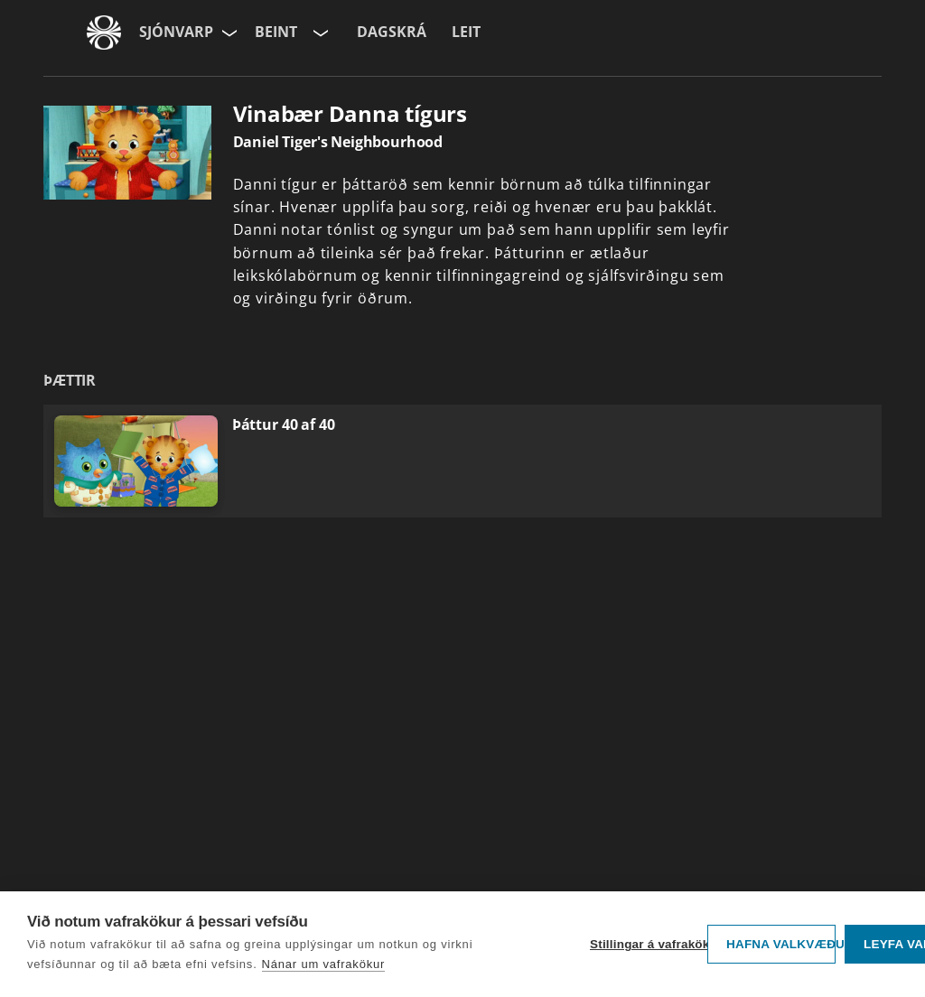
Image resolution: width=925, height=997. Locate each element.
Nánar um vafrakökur (324, 964)
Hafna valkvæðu (781, 944)
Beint (276, 32)
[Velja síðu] (227, 32)
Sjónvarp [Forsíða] (176, 32)
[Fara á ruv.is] (104, 32)
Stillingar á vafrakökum (644, 944)
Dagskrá (391, 32)
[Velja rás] (319, 32)
